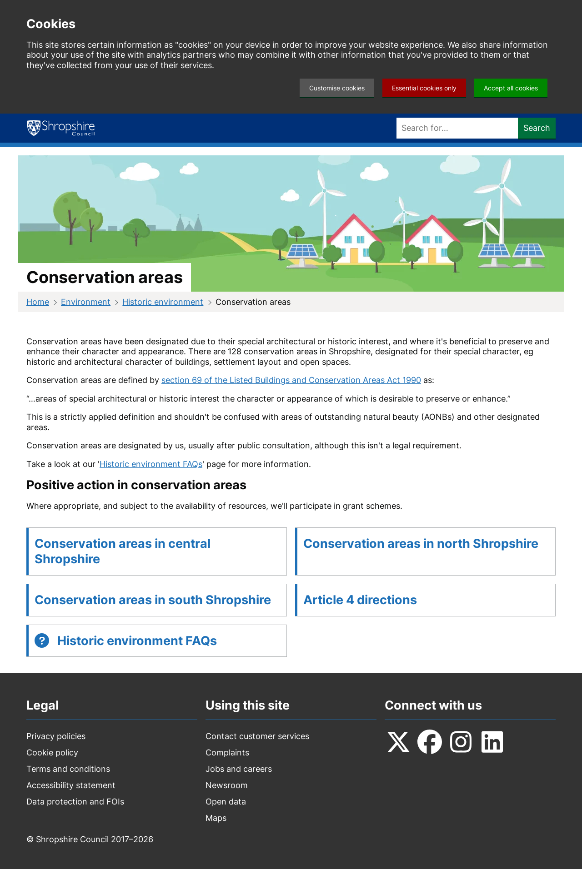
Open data (226, 801)
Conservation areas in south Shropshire (153, 599)
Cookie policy (52, 752)
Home (37, 302)
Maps (216, 818)
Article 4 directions (360, 599)
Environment (85, 302)
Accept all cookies (511, 88)
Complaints (227, 752)
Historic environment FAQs (151, 464)
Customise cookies (337, 88)
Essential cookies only (424, 88)
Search (536, 128)
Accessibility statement (70, 785)
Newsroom (227, 785)
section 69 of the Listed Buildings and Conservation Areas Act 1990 (291, 380)
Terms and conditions (68, 769)
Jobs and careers (239, 769)
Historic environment (162, 302)
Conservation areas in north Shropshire (420, 543)
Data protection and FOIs (75, 801)
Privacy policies (55, 736)
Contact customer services (257, 736)
